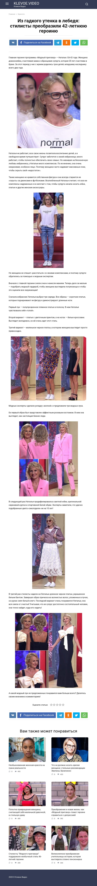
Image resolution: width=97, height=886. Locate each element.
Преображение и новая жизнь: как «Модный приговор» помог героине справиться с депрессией (68, 812)
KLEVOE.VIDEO (26, 3)
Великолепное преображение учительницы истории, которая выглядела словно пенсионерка (66, 856)
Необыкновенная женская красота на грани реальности (27, 766)
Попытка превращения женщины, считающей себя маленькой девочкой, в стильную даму (27, 812)
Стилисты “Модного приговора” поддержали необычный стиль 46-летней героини (25, 856)
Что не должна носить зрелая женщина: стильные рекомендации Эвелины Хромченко (68, 768)
